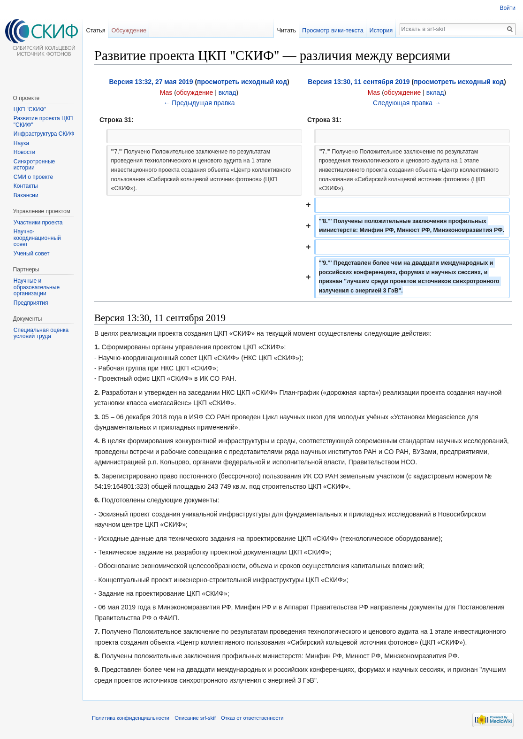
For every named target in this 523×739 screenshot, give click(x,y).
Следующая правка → (407, 103)
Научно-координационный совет (37, 237)
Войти (507, 8)
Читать (286, 30)
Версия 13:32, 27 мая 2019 (151, 81)
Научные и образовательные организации (37, 287)
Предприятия (31, 303)
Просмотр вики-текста (333, 30)
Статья (95, 30)
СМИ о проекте (33, 177)
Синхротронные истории (34, 164)
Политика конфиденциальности (130, 718)
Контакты (26, 186)
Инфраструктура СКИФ (44, 134)
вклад (227, 92)
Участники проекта (38, 222)
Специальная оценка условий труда (41, 333)
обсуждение (194, 92)
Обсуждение (128, 30)
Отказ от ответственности (252, 718)
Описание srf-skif (195, 718)
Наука (21, 143)
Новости (24, 152)
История (381, 30)
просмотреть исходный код (242, 81)
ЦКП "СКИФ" (30, 109)
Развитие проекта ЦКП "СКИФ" (43, 121)
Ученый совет (32, 253)
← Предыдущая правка (199, 103)
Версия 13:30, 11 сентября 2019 (358, 81)
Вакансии (26, 195)
